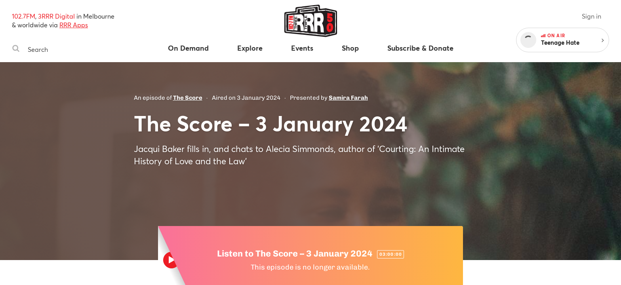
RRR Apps (73, 25)
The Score (187, 97)
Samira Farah (348, 97)
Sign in (591, 16)
